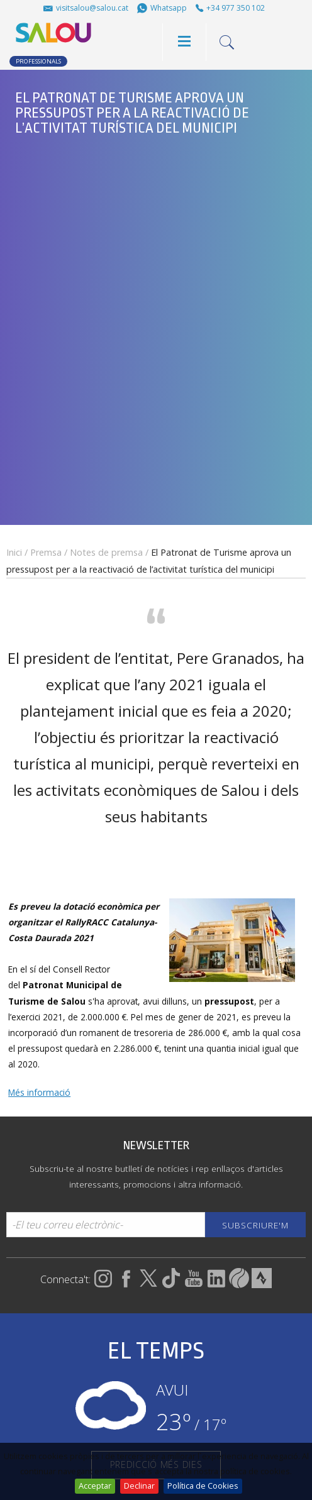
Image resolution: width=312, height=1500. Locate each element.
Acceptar (95, 1485)
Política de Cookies (202, 1485)
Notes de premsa (106, 552)
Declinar (139, 1485)
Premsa (46, 552)
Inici (14, 552)
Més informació (39, 1092)
